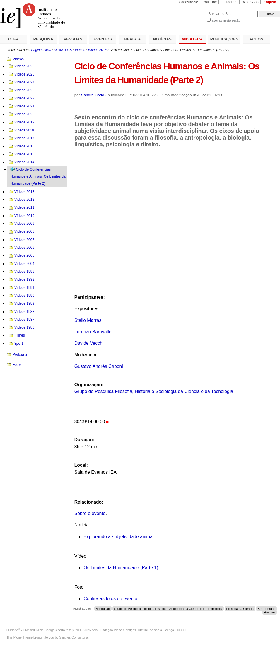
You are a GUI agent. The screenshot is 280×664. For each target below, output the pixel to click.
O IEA (13, 39)
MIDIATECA (192, 39)
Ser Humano (266, 608)
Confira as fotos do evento (110, 598)
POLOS (256, 39)
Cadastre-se (188, 2)
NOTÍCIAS (162, 39)
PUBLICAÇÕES (224, 39)
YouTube (210, 2)
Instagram (230, 2)
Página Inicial (41, 50)
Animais (269, 612)
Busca (192, 10)
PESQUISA (43, 39)
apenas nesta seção (225, 20)
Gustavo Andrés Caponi (98, 366)
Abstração (103, 608)
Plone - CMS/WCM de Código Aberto (37, 630)
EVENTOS (103, 39)
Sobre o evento (90, 513)
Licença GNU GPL (176, 630)
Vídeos (80, 50)
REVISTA (132, 39)
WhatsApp (250, 2)
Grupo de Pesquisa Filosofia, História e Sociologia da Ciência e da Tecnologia (153, 391)
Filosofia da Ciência (240, 608)
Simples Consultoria (73, 637)
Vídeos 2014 (97, 50)
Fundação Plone (110, 630)
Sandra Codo (92, 95)
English (269, 2)
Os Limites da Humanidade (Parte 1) (120, 567)
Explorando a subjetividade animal (118, 536)
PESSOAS (73, 39)
